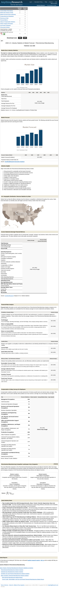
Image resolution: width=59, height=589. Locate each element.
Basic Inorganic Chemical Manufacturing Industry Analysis (15, 575)
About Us (11, 585)
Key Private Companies (5, 25)
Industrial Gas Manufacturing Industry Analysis (12, 571)
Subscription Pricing (38, 2)
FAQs (46, 2)
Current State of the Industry (6, 10)
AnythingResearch (9, 295)
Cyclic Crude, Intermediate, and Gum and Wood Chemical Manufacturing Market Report (23, 579)
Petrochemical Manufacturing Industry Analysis (12, 569)
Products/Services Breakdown (7, 16)
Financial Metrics (4, 20)
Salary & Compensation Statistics (7, 21)
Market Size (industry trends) (6, 12)
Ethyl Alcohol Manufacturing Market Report (12, 577)
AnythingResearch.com (53, 585)
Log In (30, 2)
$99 (20, 37)
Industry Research (41, 5)
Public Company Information (6, 23)
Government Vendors (5, 27)
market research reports (34, 560)
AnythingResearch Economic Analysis (14, 161)
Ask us (42, 560)
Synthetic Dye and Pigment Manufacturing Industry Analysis (15, 573)
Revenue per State (4, 18)
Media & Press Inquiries (19, 585)
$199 (25, 37)
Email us (51, 2)
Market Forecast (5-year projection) (8, 14)
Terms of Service (4, 585)
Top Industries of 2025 (51, 5)
